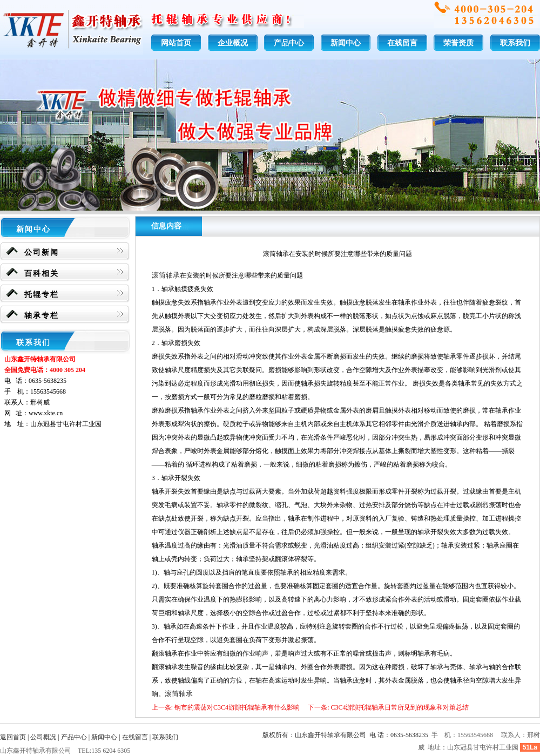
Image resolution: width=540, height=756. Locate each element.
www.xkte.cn (46, 413)
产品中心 (289, 43)
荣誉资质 (458, 43)
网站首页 (176, 43)
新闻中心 (345, 43)
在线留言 (402, 43)
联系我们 (515, 43)
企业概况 (233, 43)
